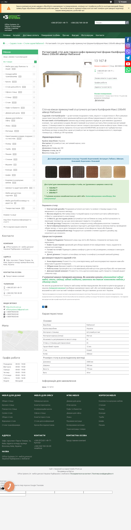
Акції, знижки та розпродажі (15, 57)
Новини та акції (9, 215)
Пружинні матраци (74, 421)
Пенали (8, 154)
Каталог (16, 35)
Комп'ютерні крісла (42, 405)
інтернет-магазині (57, 288)
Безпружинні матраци (75, 425)
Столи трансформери (11, 425)
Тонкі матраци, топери (76, 429)
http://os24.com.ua (13, 307)
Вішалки (8, 164)
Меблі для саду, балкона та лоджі (16, 67)
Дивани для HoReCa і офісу (14, 119)
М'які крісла (71, 405)
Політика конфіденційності (102, 474)
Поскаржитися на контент (80, 474)
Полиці (8, 144)
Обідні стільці (7, 401)
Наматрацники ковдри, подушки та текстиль (18, 137)
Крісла (8, 82)
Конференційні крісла (43, 409)
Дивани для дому (12, 113)
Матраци (9, 131)
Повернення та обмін (50, 35)
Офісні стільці (11, 92)
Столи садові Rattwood (34, 43)
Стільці (8, 97)
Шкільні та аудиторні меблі (16, 188)
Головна (6, 35)
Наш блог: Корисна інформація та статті (17, 221)
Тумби (8, 149)
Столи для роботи (13, 87)
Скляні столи (7, 413)
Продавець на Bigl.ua (65, 471)
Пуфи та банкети (12, 108)
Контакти (100, 35)
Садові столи (16, 43)
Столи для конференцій (44, 421)
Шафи (8, 175)
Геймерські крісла (41, 401)
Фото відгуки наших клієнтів (15, 227)
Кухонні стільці (8, 405)
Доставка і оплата (31, 35)
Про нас (66, 35)
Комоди (8, 170)
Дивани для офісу (74, 413)
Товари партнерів (12, 208)
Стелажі (8, 159)
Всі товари (7, 62)
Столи (8, 102)
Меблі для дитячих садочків (13, 194)
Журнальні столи (9, 421)
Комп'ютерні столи (42, 417)
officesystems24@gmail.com (17, 309)
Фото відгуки (87, 35)
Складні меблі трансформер (11, 75)
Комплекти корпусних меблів (14, 181)
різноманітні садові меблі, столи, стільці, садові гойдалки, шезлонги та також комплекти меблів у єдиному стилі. (83, 279)
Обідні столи (7, 417)
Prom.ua (78, 469)
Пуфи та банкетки (74, 409)
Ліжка (7, 126)
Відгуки (75, 35)
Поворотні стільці (9, 409)
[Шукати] (127, 22)
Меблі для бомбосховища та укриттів (17, 202)
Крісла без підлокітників (44, 425)
